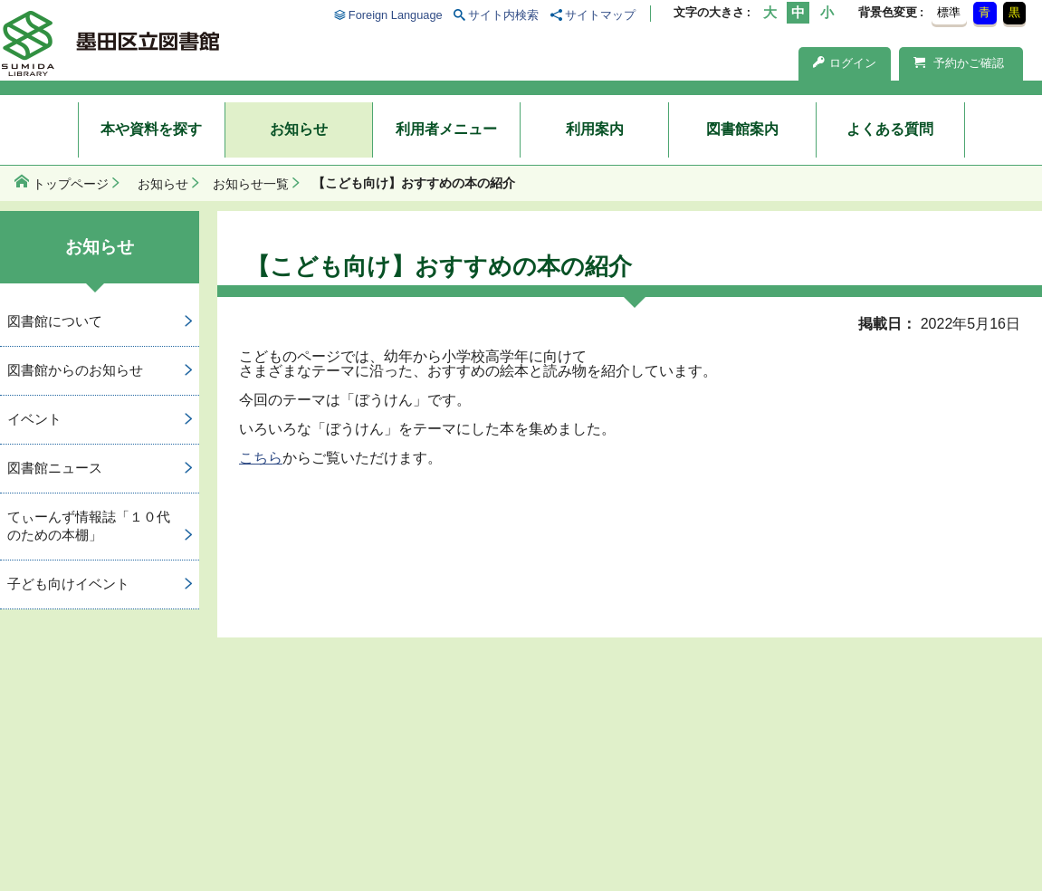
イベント (34, 418)
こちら (260, 457)
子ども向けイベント (68, 583)
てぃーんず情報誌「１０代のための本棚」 (88, 526)
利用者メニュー (446, 129)
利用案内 (595, 129)
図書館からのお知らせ (75, 370)
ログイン (844, 63)
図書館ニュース (54, 467)
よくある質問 (889, 129)
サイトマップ (600, 15)
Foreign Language (396, 15)
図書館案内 (742, 129)
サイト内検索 (503, 15)
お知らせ (299, 129)
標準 (949, 12)
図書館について (54, 321)
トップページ (71, 184)
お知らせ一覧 (251, 184)
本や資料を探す (151, 129)
